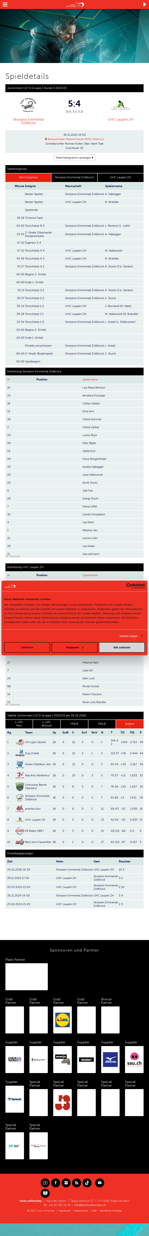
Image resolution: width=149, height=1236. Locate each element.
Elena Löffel (90, 506)
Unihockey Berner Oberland (37, 786)
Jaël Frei (87, 490)
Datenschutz (80, 1223)
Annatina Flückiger (94, 395)
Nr (8, 379)
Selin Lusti (88, 678)
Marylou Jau (90, 530)
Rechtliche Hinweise (111, 1223)
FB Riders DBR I (35, 831)
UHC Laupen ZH (120, 119)
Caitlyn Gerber (91, 403)
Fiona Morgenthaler (95, 459)
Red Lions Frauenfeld (32, 842)
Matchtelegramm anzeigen (73, 157)
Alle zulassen (121, 647)
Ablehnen (27, 647)
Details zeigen (129, 635)
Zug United (32, 753)
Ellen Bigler (89, 443)
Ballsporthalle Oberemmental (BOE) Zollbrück (76, 139)
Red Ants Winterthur (38, 775)
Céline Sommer (92, 419)
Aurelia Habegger (93, 466)
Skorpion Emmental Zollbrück (28, 121)
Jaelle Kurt (89, 451)
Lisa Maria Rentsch (94, 387)
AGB (93, 1223)
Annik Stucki (90, 482)
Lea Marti (88, 522)
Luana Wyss (89, 435)
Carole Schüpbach (94, 514)
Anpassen (74, 647)
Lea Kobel (88, 546)
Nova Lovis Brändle (94, 702)
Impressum (63, 1223)
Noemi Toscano (92, 694)
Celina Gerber (91, 427)
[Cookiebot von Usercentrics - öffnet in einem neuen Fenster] (129, 586)
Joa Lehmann (91, 554)
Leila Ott (87, 670)
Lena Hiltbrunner (93, 474)
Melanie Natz (90, 662)
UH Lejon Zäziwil (36, 742)
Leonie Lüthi (90, 538)
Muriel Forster (91, 686)
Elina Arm (88, 411)
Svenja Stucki (91, 498)
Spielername (91, 379)
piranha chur (33, 808)
